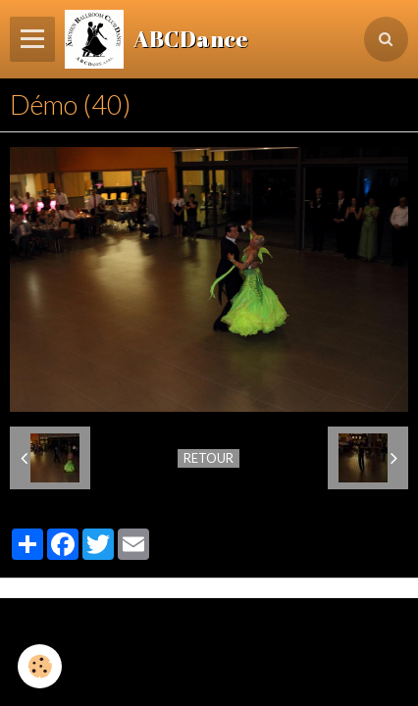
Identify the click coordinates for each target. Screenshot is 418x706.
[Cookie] (40, 666)
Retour (208, 458)
